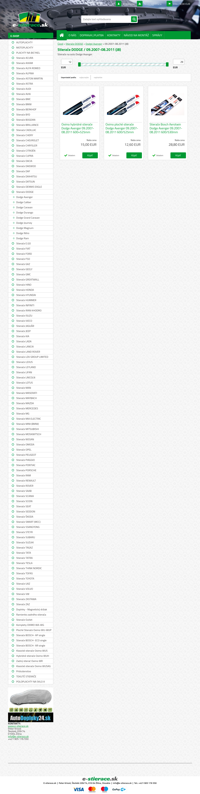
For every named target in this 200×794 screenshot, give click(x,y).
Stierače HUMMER (26, 300)
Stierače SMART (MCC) (28, 522)
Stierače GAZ (23, 264)
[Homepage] (63, 35)
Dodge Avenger (24, 197)
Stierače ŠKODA (24, 517)
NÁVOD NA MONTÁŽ (136, 35)
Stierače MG (22, 413)
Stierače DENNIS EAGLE (29, 187)
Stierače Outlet (24, 620)
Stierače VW (22, 594)
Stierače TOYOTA (25, 578)
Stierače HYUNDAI (26, 295)
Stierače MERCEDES (27, 408)
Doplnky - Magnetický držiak (31, 609)
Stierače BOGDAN (25, 120)
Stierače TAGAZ (24, 547)
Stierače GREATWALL (27, 279)
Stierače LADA (24, 341)
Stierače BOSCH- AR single (30, 645)
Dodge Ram (22, 238)
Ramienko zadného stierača (31, 614)
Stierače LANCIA (25, 346)
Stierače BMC (23, 99)
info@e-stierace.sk (18, 736)
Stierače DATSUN (25, 181)
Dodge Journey (24, 223)
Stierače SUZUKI (25, 542)
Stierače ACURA (24, 58)
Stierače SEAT (23, 506)
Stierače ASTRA (24, 84)
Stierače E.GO (23, 243)
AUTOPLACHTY (24, 42)
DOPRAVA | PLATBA (92, 35)
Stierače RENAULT (26, 480)
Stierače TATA (23, 553)
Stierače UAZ (23, 584)
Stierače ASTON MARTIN (29, 78)
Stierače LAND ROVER (28, 352)
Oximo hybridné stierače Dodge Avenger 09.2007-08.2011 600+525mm (78, 128)
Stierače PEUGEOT (26, 455)
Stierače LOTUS (24, 383)
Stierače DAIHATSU (26, 176)
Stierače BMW (24, 104)
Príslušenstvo (23, 671)
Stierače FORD (24, 254)
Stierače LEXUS (24, 362)
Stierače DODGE (25, 192)
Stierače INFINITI (25, 305)
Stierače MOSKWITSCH (28, 434)
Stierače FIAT (23, 248)
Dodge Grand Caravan (28, 218)
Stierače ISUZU (24, 316)
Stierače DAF (23, 171)
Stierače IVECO (24, 321)
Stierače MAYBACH (26, 398)
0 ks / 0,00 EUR (181, 4)
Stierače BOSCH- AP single (30, 635)
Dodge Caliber (23, 202)
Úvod (60, 44)
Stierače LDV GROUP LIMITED (32, 357)
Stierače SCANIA (25, 496)
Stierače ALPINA (25, 73)
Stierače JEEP (23, 331)
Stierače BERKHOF (26, 109)
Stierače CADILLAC (26, 130)
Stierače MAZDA (25, 403)
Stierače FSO (23, 259)
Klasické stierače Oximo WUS (32, 651)
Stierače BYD (23, 114)
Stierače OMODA (25, 444)
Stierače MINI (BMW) (27, 424)
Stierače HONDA (25, 290)
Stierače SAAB (24, 491)
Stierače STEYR (24, 532)
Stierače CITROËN (26, 151)
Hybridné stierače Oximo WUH (32, 656)
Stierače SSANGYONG (28, 527)
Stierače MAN (23, 388)
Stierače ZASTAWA (26, 599)
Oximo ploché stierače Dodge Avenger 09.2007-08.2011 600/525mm (122, 128)
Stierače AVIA (23, 94)
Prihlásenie (128, 4)
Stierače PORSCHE (26, 470)
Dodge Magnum (25, 228)
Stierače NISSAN (25, 439)
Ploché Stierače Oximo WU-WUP (33, 630)
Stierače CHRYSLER (26, 145)
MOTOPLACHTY (24, 47)
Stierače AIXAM (24, 63)
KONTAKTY (113, 35)
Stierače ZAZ (23, 604)
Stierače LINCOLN (25, 377)
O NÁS (72, 35)
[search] (134, 19)
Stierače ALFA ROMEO (28, 68)
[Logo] (30, 19)
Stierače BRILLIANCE (27, 125)
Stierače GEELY (24, 269)
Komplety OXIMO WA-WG (30, 625)
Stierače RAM (23, 475)
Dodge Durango (24, 212)
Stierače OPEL (23, 450)
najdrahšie (98, 77)
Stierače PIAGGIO (25, 460)
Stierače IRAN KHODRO (29, 310)
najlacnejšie (84, 77)
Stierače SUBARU (25, 537)
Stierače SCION (24, 501)
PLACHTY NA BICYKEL (28, 53)
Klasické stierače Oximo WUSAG (33, 666)
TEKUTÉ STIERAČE (26, 676)
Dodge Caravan (24, 207)
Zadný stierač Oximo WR (29, 661)
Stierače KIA (22, 336)
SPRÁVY (157, 35)
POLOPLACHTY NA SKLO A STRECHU (30, 682)
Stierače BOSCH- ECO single (31, 640)
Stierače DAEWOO (26, 166)
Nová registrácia (152, 4)
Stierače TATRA (24, 558)
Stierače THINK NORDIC (29, 568)
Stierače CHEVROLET (27, 140)
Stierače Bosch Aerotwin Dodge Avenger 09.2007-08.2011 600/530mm (166, 128)
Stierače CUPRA (24, 156)
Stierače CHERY (24, 135)
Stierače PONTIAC (26, 465)
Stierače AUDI (23, 89)
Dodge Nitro (22, 233)
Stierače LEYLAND (26, 367)
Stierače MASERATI (26, 393)
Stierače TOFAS (24, 573)
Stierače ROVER (24, 486)
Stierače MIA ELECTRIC (28, 419)
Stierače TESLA (24, 563)
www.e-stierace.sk (18, 726)
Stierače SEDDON (25, 511)
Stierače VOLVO (24, 589)
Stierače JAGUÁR (25, 326)
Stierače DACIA (24, 161)
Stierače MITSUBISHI (27, 429)
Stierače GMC (23, 274)
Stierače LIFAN (24, 372)
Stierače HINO (23, 285)
